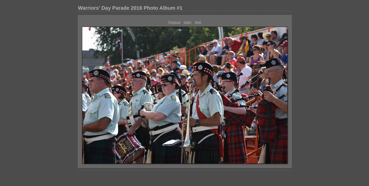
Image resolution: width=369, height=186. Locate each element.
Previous (174, 22)
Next (198, 22)
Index (187, 22)
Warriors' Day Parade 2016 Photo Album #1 (130, 8)
